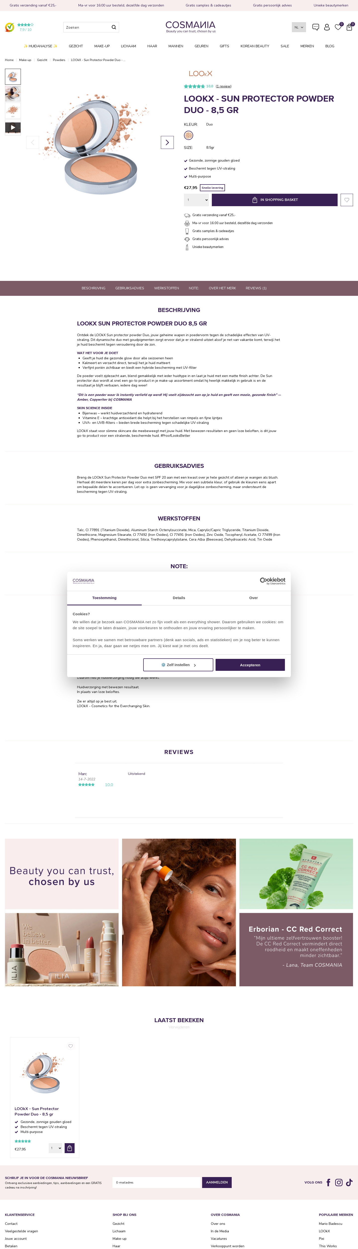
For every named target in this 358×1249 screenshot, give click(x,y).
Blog (329, 46)
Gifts (224, 46)
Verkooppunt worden (227, 1246)
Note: (194, 288)
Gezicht (76, 46)
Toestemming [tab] (104, 598)
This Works (328, 1246)
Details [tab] (179, 598)
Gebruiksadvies (129, 288)
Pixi (321, 1238)
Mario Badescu (330, 1223)
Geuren (201, 46)
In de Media (220, 1231)
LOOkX (324, 1231)
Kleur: (191, 124)
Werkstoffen (166, 288)
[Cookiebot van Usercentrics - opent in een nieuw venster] (263, 581)
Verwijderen (179, 1027)
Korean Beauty (255, 46)
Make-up (102, 46)
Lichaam (128, 46)
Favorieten (347, 200)
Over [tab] (253, 598)
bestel (70, 1148)
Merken (307, 46)
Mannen (176, 46)
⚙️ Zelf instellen (178, 665)
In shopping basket (279, 199)
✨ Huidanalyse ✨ (40, 46)
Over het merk (222, 288)
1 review (223, 86)
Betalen (11, 1246)
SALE (285, 46)
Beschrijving (93, 288)
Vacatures (219, 1238)
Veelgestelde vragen (315, 28)
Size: (188, 147)
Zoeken (114, 27)
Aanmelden (217, 1182)
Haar (152, 46)
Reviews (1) (256, 288)
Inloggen (327, 27)
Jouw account (16, 1238)
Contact (11, 1223)
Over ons (218, 1223)
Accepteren (250, 665)
